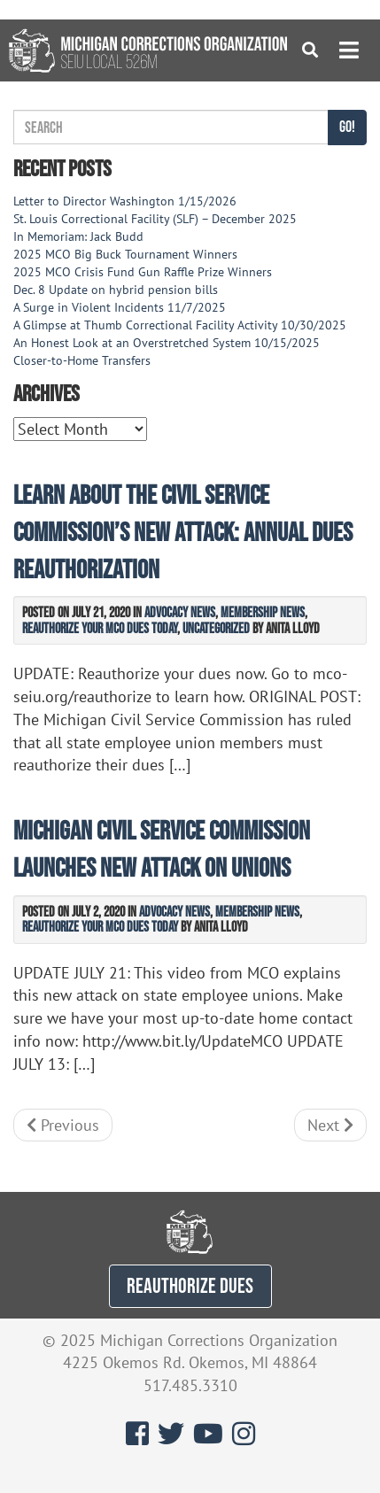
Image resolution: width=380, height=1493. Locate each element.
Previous (63, 1125)
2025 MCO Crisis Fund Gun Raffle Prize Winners (142, 272)
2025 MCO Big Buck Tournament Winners (125, 254)
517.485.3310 (190, 1385)
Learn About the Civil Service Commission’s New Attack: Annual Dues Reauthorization (183, 532)
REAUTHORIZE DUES (190, 1285)
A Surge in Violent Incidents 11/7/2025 (119, 307)
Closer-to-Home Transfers (83, 360)
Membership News (263, 612)
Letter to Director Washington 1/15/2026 (125, 201)
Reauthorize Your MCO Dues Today (99, 628)
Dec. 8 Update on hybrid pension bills (115, 290)
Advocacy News (179, 612)
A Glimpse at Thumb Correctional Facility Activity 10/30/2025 (179, 325)
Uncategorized (216, 628)
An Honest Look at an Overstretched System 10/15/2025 (166, 343)
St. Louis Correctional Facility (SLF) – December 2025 (155, 219)
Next (330, 1125)
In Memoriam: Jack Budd (78, 236)
